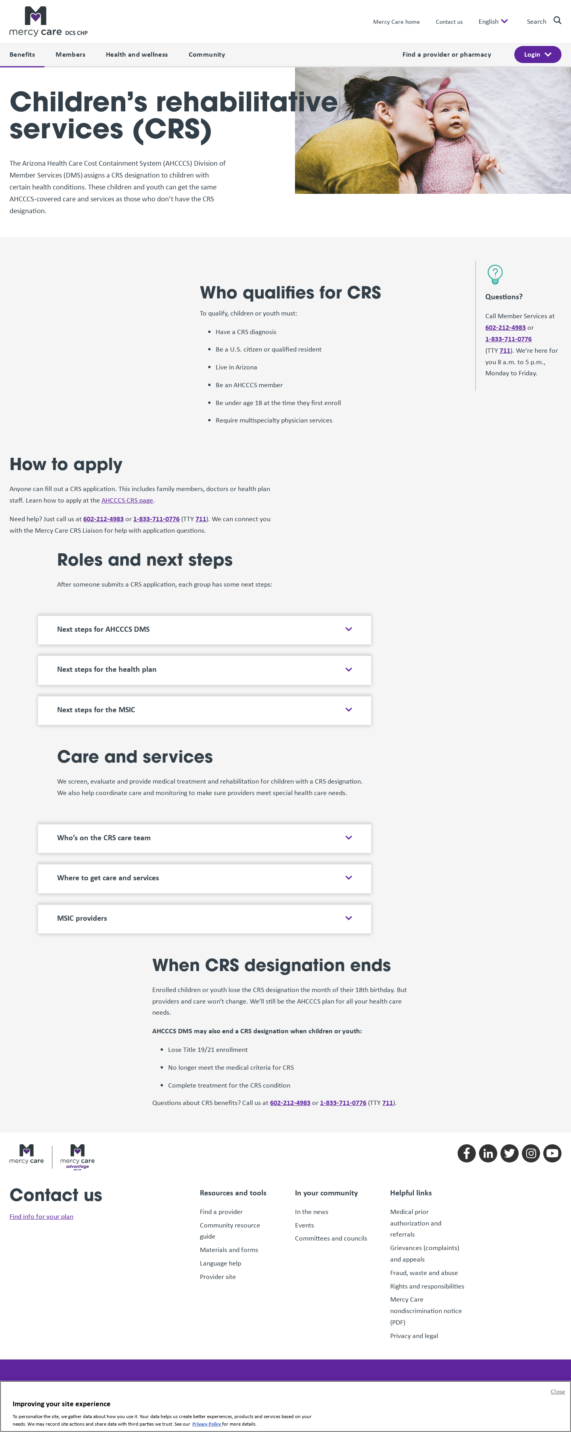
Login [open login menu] (532, 54)
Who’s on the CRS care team (104, 770)
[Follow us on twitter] (509, 1086)
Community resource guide (230, 1163)
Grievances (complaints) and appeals (424, 1186)
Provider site (218, 1209)
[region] (285, 1406)
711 (505, 283)
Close (558, 1391)
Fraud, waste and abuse (424, 1205)
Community (207, 54)
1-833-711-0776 (508, 271)
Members (70, 54)
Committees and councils (331, 1171)
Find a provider (221, 1144)
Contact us (449, 21)
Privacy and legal (414, 1268)
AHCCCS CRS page (127, 433)
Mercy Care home (396, 21)
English (488, 21)
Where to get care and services (108, 810)
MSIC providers (82, 850)
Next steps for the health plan (107, 602)
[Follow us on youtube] (552, 1086)
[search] (554, 20)
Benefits (22, 54)
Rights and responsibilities (428, 1219)
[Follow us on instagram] (531, 1086)
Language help (220, 1196)
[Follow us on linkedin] (488, 1086)
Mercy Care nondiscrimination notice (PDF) (426, 1243)
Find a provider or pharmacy (446, 54)
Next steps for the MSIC (96, 642)
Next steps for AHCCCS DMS (103, 561)
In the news (311, 1144)
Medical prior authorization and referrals (415, 1155)
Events (304, 1157)
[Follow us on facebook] (467, 1086)
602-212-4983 (505, 260)
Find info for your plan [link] (41, 1149)
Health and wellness (137, 54)
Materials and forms (229, 1182)
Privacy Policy (207, 1423)
